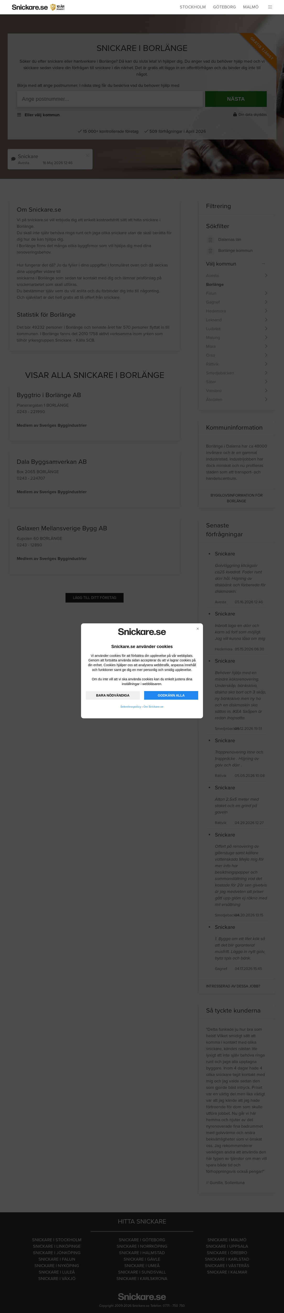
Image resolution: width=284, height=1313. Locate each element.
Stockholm (193, 7)
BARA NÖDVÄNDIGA (112, 695)
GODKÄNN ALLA (171, 695)
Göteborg (224, 7)
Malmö (251, 7)
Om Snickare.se (153, 706)
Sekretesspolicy (130, 706)
